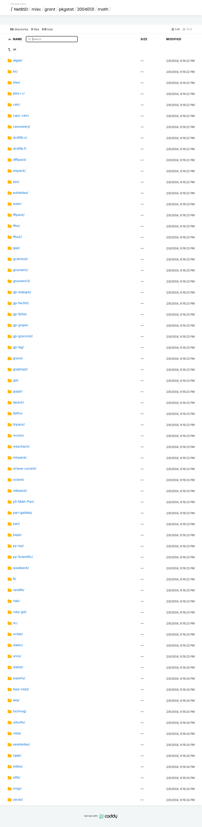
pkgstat (66, 9)
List (175, 29)
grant (50, 9)
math (103, 9)
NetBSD (21, 9)
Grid (187, 29)
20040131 (85, 9)
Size (144, 39)
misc (36, 9)
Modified (173, 39)
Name (18, 39)
